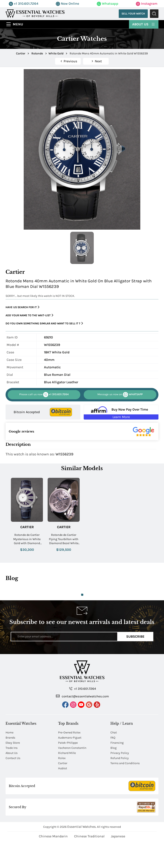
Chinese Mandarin (53, 836)
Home (9, 732)
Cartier (27, 527)
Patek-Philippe (68, 743)
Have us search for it (23, 307)
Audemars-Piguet (69, 737)
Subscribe (135, 636)
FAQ (112, 737)
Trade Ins (12, 748)
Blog (113, 748)
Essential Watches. (81, 827)
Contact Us (13, 758)
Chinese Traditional (89, 836)
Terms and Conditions (125, 763)
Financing (117, 743)
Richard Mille (67, 753)
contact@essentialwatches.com (82, 696)
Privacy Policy (119, 753)
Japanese (118, 836)
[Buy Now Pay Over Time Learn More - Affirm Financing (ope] (121, 412)
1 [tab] (82, 595)
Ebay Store (13, 743)
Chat (113, 732)
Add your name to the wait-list (29, 315)
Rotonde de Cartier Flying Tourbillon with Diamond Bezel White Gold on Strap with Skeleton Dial (63, 539)
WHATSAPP (120, 394)
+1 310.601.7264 (23, 3)
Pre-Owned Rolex (69, 732)
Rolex (62, 758)
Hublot (62, 768)
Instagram (146, 3)
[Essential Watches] (35, 13)
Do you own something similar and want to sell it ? (44, 323)
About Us (143, 24)
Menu (18, 24)
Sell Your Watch (133, 13)
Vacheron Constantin (72, 748)
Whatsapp (107, 3)
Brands (10, 737)
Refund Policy (119, 758)
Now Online (67, 3)
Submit (154, 13)
